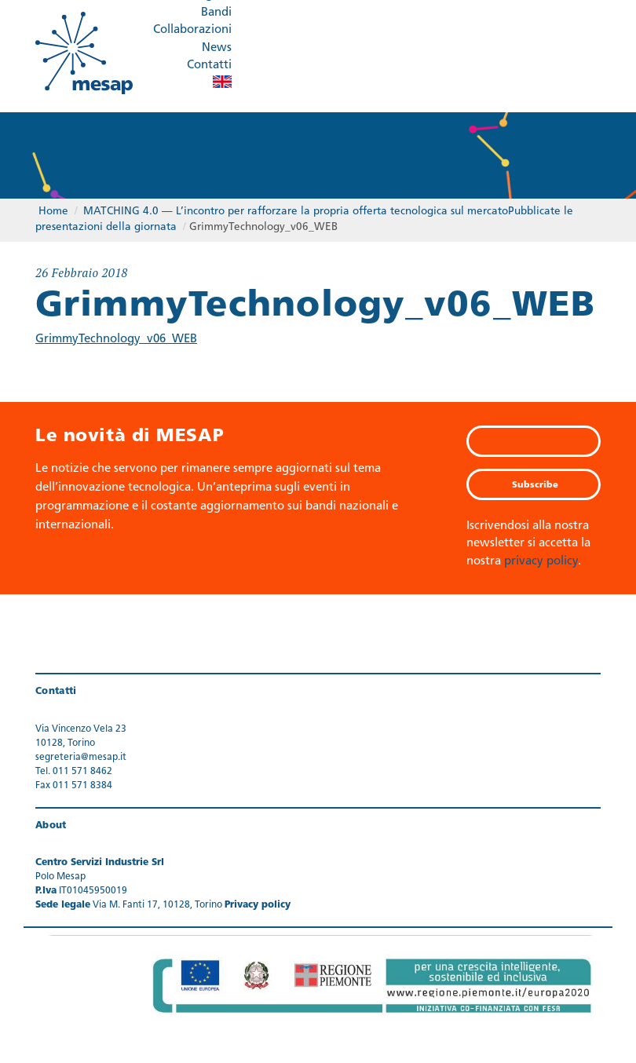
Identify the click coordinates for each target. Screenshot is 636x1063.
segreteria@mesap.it (80, 757)
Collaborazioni (192, 30)
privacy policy (541, 562)
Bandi (216, 13)
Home (53, 211)
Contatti (209, 65)
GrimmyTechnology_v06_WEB (116, 339)
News (217, 48)
